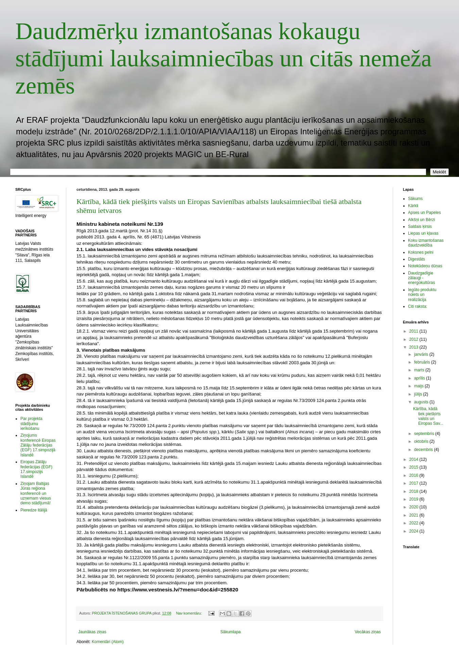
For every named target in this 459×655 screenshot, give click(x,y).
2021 (414, 515)
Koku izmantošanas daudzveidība (426, 243)
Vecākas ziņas (368, 631)
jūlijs (418, 394)
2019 (414, 499)
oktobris (421, 441)
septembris (424, 433)
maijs (419, 386)
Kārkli (413, 205)
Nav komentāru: (189, 613)
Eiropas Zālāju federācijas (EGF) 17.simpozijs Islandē (36, 469)
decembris (424, 449)
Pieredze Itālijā (33, 510)
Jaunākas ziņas (92, 631)
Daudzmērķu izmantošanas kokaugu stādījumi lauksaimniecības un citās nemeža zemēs (223, 58)
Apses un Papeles (424, 212)
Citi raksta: (417, 306)
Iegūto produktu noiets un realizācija (422, 294)
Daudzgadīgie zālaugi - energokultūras (421, 278)
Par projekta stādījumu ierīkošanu (31, 423)
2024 (414, 531)
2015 (414, 467)
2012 (414, 339)
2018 (414, 491)
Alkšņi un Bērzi (421, 219)
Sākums (415, 198)
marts (419, 370)
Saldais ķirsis (420, 226)
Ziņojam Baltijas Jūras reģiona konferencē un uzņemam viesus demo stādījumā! (35, 493)
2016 (414, 475)
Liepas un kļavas (423, 233)
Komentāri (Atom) (108, 641)
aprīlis (420, 378)
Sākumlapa (230, 631)
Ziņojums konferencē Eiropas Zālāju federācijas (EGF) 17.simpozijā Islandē (37, 445)
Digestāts (416, 259)
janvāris (421, 354)
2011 (414, 331)
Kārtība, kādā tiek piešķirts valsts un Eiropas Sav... (428, 416)
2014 (414, 459)
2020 (414, 507)
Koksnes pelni (421, 252)
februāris (422, 362)
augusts (421, 402)
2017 (414, 483)
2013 (414, 347)
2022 (414, 523)
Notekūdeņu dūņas (425, 266)
